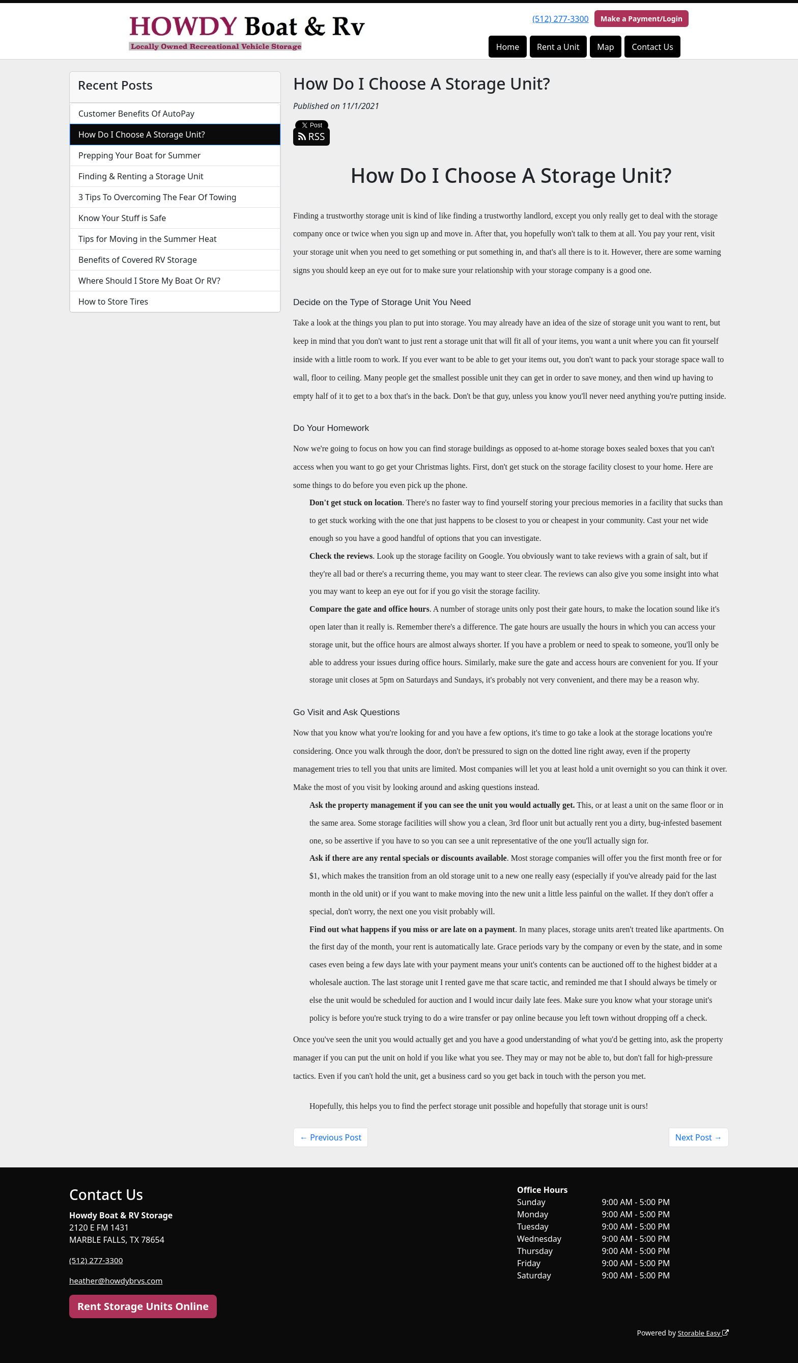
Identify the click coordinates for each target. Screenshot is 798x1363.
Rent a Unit (558, 46)
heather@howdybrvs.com (118, 1280)
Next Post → (698, 1137)
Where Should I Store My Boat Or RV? (149, 280)
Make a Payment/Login (641, 18)
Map (605, 46)
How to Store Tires (113, 301)
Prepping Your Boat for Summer (139, 155)
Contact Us (652, 46)
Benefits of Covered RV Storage (137, 259)
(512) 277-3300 (560, 18)
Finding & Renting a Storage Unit (141, 176)
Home (508, 46)
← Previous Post (330, 1137)
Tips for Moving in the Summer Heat (147, 238)
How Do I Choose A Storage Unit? (141, 134)
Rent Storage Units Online (143, 1306)
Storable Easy (702, 1333)
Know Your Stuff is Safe (122, 218)
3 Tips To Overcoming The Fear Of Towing (157, 197)
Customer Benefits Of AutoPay (136, 113)
